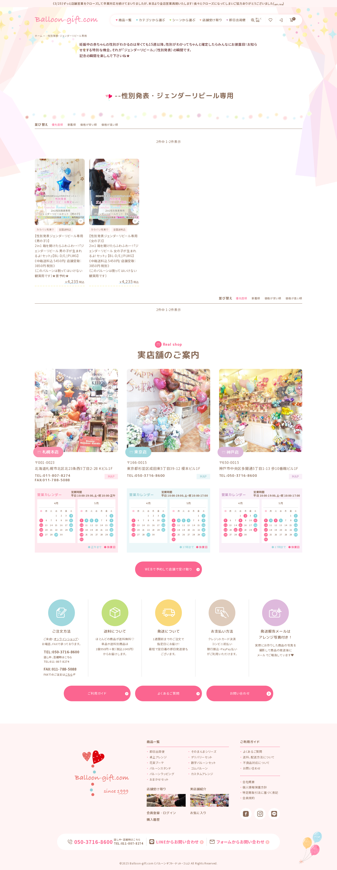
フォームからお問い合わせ (239, 842)
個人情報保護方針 (255, 788)
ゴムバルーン (199, 768)
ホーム (38, 35)
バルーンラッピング (162, 774)
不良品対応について (256, 763)
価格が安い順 (88, 124)
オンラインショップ (66, 639)
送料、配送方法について (258, 757)
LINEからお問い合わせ (176, 842)
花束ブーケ (157, 763)
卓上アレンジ (158, 757)
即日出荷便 (157, 751)
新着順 (72, 124)
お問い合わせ (252, 768)
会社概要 (249, 782)
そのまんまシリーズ (203, 751)
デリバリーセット (201, 757)
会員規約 (249, 799)
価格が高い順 (109, 124)
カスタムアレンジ (202, 774)
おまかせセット (159, 779)
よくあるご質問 (252, 751)
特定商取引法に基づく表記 (261, 793)
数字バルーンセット (203, 763)
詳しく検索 (259, 20)
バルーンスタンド (160, 768)
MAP (109, 477)
